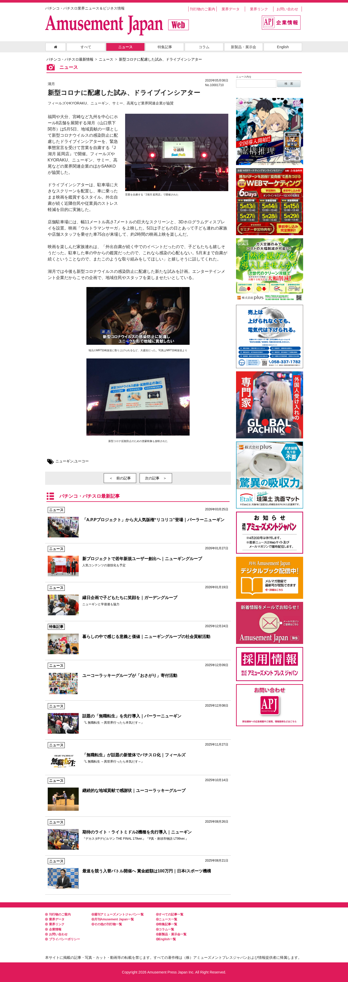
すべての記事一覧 (169, 914)
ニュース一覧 (166, 919)
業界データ (231, 9)
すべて (85, 47)
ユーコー (81, 461)
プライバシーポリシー (62, 939)
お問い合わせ (287, 9)
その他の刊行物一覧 (107, 924)
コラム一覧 (165, 929)
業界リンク (259, 9)
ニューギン (64, 461)
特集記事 (165, 47)
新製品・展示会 (243, 47)
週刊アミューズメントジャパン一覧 (118, 914)
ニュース (125, 47)
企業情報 (53, 929)
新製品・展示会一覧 (171, 934)
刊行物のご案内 (202, 9)
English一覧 (166, 939)
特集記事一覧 (166, 924)
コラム (204, 47)
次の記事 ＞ (156, 478)
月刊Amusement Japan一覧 (113, 919)
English (283, 47)
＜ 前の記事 (120, 478)
